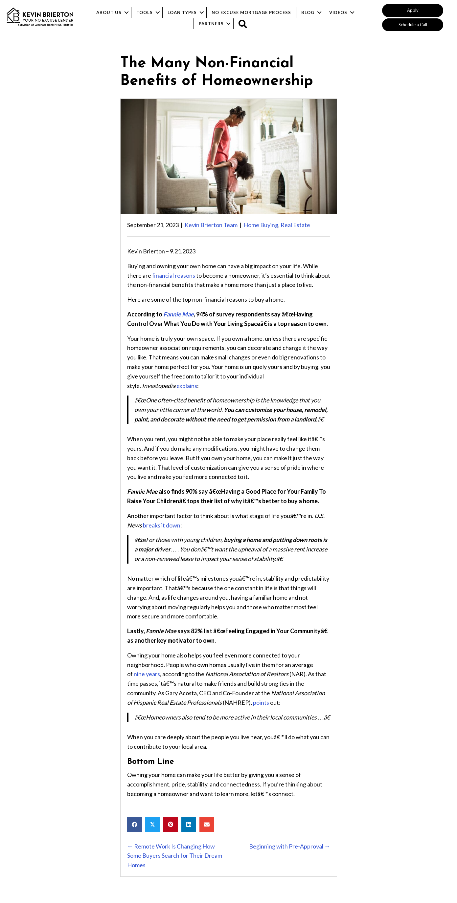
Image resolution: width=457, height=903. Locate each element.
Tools (144, 12)
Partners (211, 23)
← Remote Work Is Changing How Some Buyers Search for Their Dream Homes (174, 856)
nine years (147, 673)
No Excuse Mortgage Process (251, 12)
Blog (307, 12)
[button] (412, 10)
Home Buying (260, 224)
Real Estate (295, 224)
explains (186, 385)
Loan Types (182, 12)
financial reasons (173, 275)
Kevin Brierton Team (211, 224)
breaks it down (161, 525)
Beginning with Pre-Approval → (289, 846)
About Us (109, 12)
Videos (338, 12)
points (261, 702)
